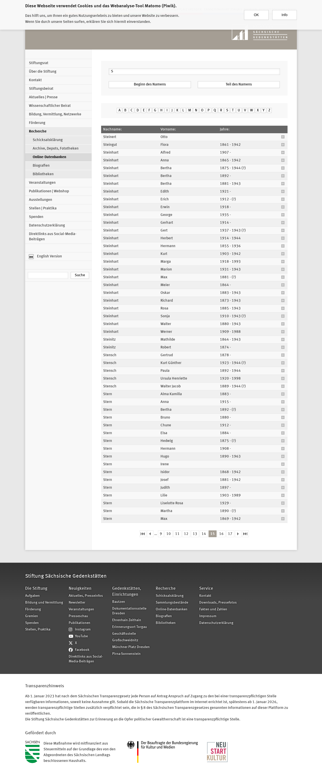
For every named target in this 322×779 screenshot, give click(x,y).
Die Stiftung (36, 588)
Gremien (31, 616)
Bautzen (118, 602)
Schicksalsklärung (48, 140)
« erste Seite (143, 533)
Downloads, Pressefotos (218, 602)
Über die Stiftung (42, 72)
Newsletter (77, 602)
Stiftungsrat (38, 63)
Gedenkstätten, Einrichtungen (126, 591)
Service (206, 588)
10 (168, 534)
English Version (45, 256)
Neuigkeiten (80, 588)
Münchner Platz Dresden (131, 647)
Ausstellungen (40, 200)
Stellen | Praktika (43, 208)
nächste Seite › (238, 533)
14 (204, 534)
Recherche (38, 131)
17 (230, 534)
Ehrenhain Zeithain (126, 620)
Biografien (41, 166)
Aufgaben (32, 596)
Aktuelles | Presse (43, 97)
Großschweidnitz (125, 640)
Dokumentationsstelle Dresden (129, 611)
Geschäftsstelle (124, 633)
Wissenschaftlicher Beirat (50, 106)
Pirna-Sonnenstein (126, 654)
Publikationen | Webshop (49, 191)
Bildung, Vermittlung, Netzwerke (55, 114)
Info (284, 14)
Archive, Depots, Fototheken (55, 149)
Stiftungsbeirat (41, 89)
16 (221, 534)
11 (177, 534)
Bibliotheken (43, 174)
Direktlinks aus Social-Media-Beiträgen (52, 236)
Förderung (37, 123)
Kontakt (35, 80)
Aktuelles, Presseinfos (86, 596)
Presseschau (78, 616)
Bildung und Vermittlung (44, 602)
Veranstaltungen (42, 183)
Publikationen (79, 623)
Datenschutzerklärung (47, 225)
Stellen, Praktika (37, 629)
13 (195, 534)
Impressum (207, 616)
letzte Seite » (245, 533)
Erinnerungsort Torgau (129, 627)
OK (256, 14)
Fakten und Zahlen (213, 609)
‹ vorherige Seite (150, 533)
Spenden (36, 217)
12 (186, 534)
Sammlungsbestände (172, 602)
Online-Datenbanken (49, 157)
